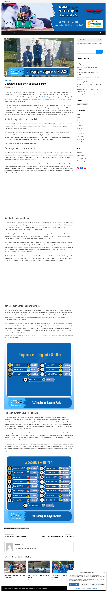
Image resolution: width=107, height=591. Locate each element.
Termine (39, 33)
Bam (48, 588)
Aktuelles (9, 33)
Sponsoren (58, 33)
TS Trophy (26, 528)
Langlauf (79, 123)
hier (35, 144)
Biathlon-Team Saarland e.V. (21, 588)
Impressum (95, 588)
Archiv (78, 117)
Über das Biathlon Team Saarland (23, 33)
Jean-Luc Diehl (12, 87)
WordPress (42, 588)
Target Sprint (8, 80)
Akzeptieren (73, 584)
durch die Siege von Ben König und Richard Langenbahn (57, 97)
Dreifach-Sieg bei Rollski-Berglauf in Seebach (89, 82)
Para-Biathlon (80, 131)
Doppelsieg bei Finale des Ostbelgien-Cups (88, 94)
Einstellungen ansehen (97, 584)
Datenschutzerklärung (87, 588)
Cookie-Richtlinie (79, 588)
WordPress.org (81, 161)
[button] (104, 572)
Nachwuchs (80, 125)
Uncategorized (81, 139)
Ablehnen (84, 584)
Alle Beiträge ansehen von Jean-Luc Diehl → (26, 548)
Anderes (79, 114)
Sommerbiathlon (81, 134)
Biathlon (79, 120)
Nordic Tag (80, 128)
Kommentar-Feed (81, 158)
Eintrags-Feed (80, 155)
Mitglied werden (48, 33)
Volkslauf (79, 142)
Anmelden (79, 152)
